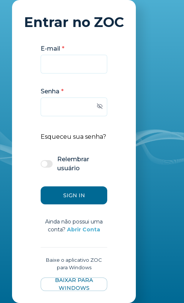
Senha (52, 91)
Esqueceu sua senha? (73, 136)
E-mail (52, 48)
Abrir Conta (83, 229)
